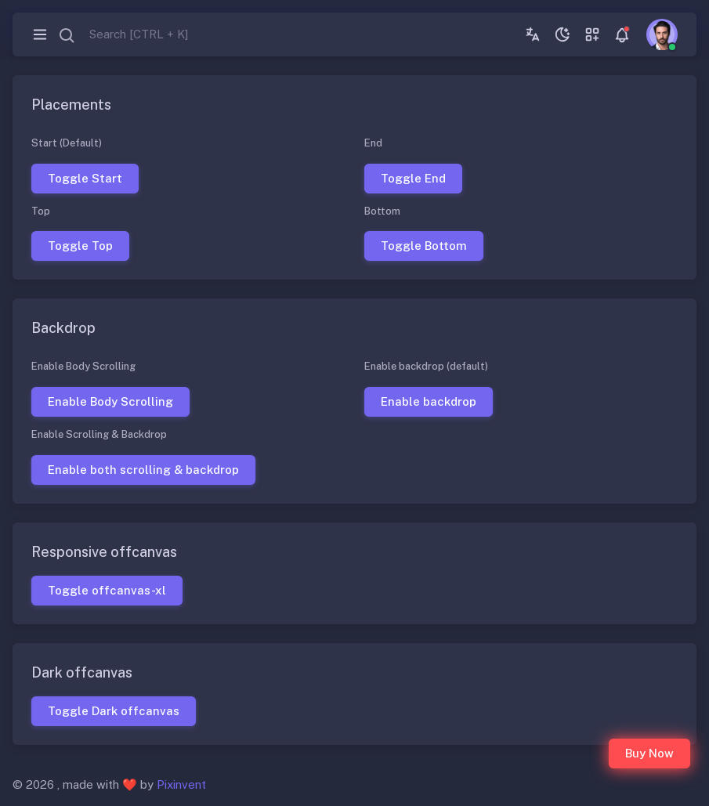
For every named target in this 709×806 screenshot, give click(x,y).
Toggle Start (85, 177)
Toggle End (412, 177)
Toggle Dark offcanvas (113, 710)
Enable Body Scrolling (110, 401)
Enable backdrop (428, 401)
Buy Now (649, 753)
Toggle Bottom (423, 245)
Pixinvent (181, 784)
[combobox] (123, 35)
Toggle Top (80, 245)
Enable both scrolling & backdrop (143, 468)
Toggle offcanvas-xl (107, 589)
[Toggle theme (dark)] (562, 34)
